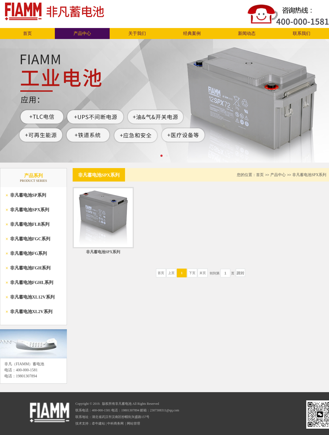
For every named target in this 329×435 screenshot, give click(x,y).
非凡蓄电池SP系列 (28, 195)
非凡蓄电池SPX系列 (29, 209)
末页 (202, 273)
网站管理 (133, 423)
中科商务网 (115, 423)
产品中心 (82, 33)
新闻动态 (247, 33)
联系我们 (301, 33)
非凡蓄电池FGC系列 (30, 238)
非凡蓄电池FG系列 (28, 253)
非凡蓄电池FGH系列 (30, 268)
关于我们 (137, 33)
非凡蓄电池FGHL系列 (31, 282)
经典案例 (192, 33)
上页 (171, 273)
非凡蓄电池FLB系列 (29, 224)
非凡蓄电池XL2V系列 (31, 311)
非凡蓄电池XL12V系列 (32, 297)
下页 (192, 273)
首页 (27, 33)
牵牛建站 (98, 423)
